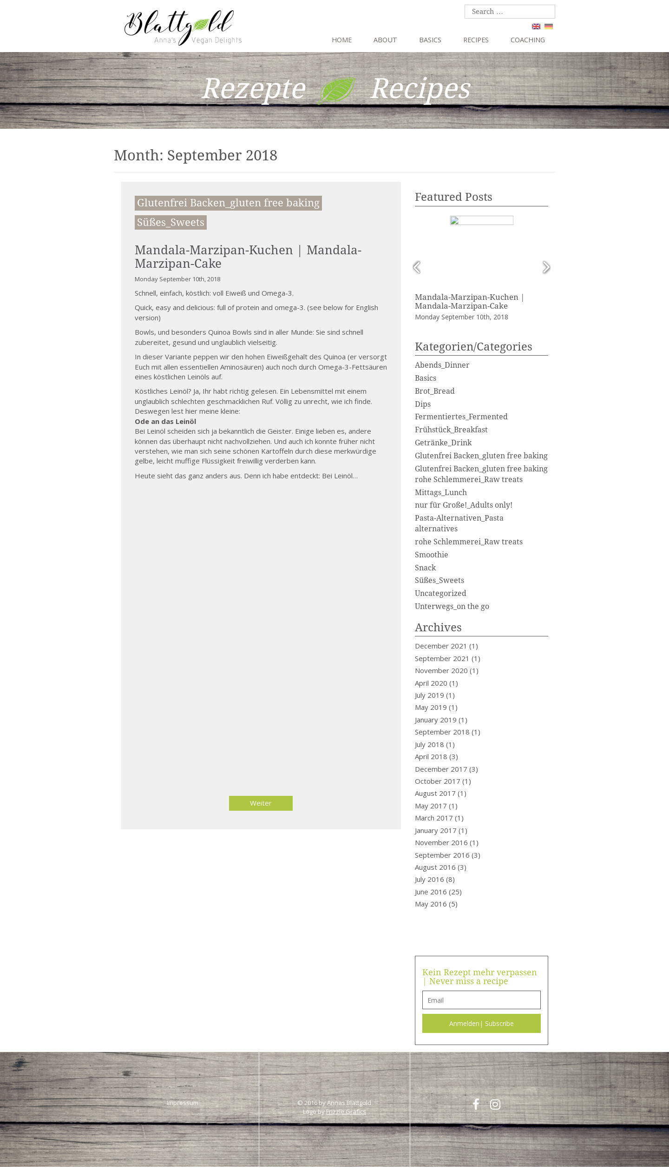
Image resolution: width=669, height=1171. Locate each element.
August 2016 (435, 866)
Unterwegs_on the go (452, 605)
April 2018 (431, 755)
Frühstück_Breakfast (451, 429)
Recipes (476, 39)
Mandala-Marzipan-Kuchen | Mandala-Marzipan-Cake (248, 257)
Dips (423, 403)
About (385, 39)
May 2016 (431, 902)
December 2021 (441, 645)
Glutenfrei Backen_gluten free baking (228, 203)
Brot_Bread (435, 390)
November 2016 (441, 841)
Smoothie (431, 553)
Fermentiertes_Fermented (461, 416)
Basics (430, 39)
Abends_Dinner (442, 364)
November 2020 (441, 669)
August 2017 (435, 792)
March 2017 (434, 816)
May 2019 (431, 706)
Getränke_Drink (443, 441)
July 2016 (429, 878)
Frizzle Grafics (346, 1110)
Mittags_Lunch (441, 491)
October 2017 (437, 780)
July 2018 (429, 743)
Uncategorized (440, 592)
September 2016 (442, 854)
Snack (425, 566)
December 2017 (441, 768)
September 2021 (442, 657)
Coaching (528, 39)
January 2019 (436, 718)
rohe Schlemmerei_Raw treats (469, 540)
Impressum (182, 1102)
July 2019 (429, 694)
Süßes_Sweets (170, 222)
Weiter (261, 802)
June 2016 (431, 890)
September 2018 (442, 731)
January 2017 (436, 829)
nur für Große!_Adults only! (463, 504)
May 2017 (431, 804)
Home (342, 39)
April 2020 (431, 682)
